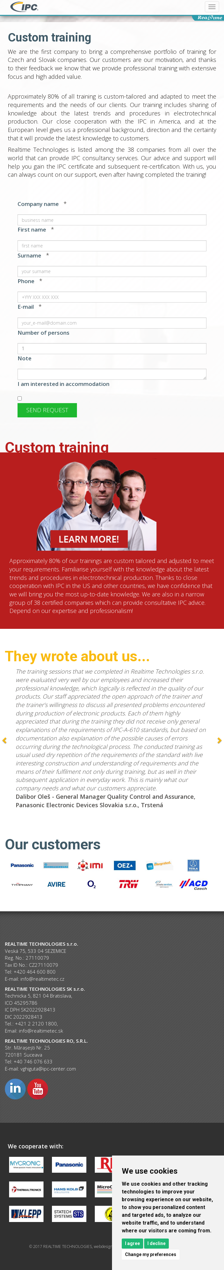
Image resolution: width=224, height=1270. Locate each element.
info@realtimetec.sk (41, 1030)
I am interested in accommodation (63, 384)
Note (24, 358)
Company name (38, 204)
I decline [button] (156, 1243)
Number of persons (43, 332)
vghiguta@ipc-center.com (48, 1068)
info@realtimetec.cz (42, 979)
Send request (47, 410)
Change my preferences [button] (150, 1254)
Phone (26, 281)
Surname (29, 255)
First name (32, 229)
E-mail (26, 306)
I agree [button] (132, 1243)
